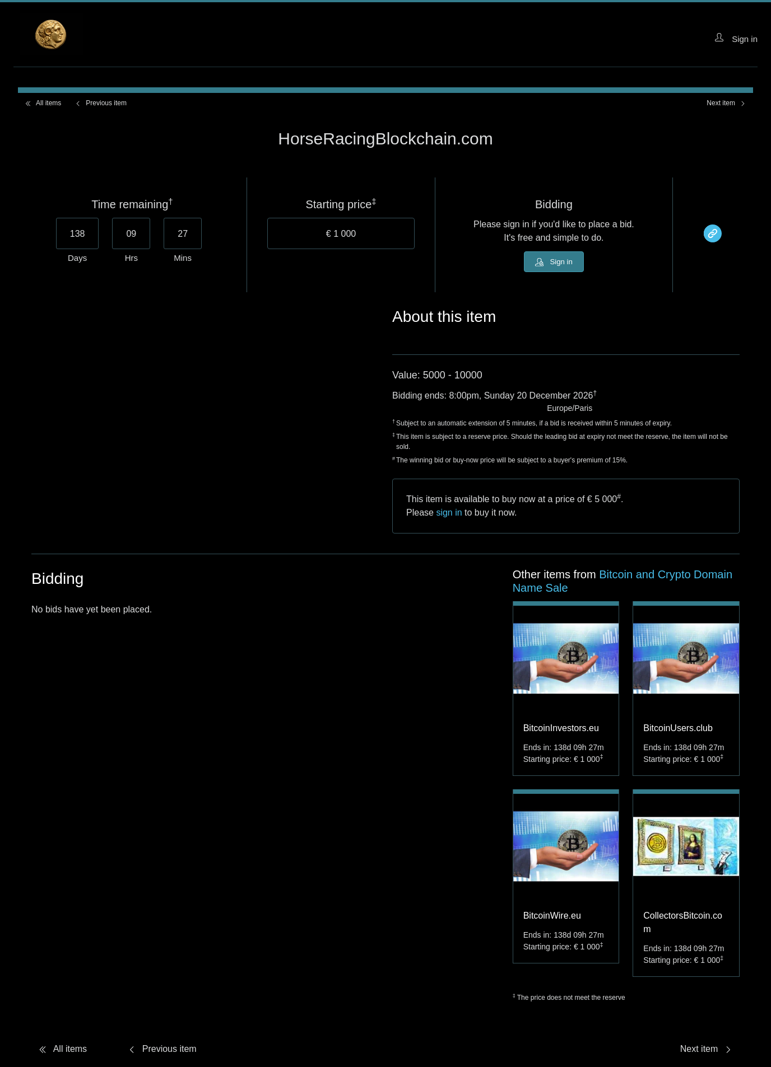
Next (726, 103)
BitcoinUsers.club (678, 729)
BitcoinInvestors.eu (561, 729)
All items (43, 103)
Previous (101, 103)
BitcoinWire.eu (552, 918)
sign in (449, 515)
